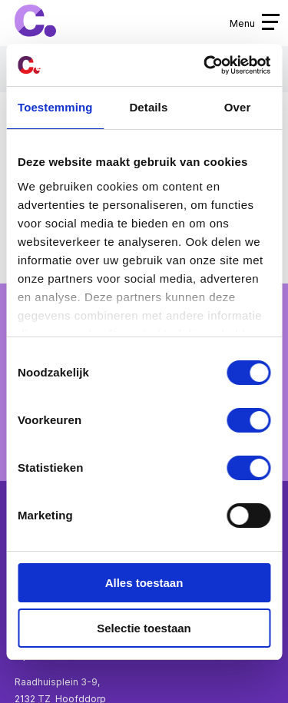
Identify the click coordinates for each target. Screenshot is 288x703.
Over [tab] (237, 107)
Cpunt (35, 21)
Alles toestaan (144, 582)
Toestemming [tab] (55, 107)
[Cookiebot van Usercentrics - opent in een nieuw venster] (205, 65)
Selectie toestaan (144, 628)
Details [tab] (148, 107)
